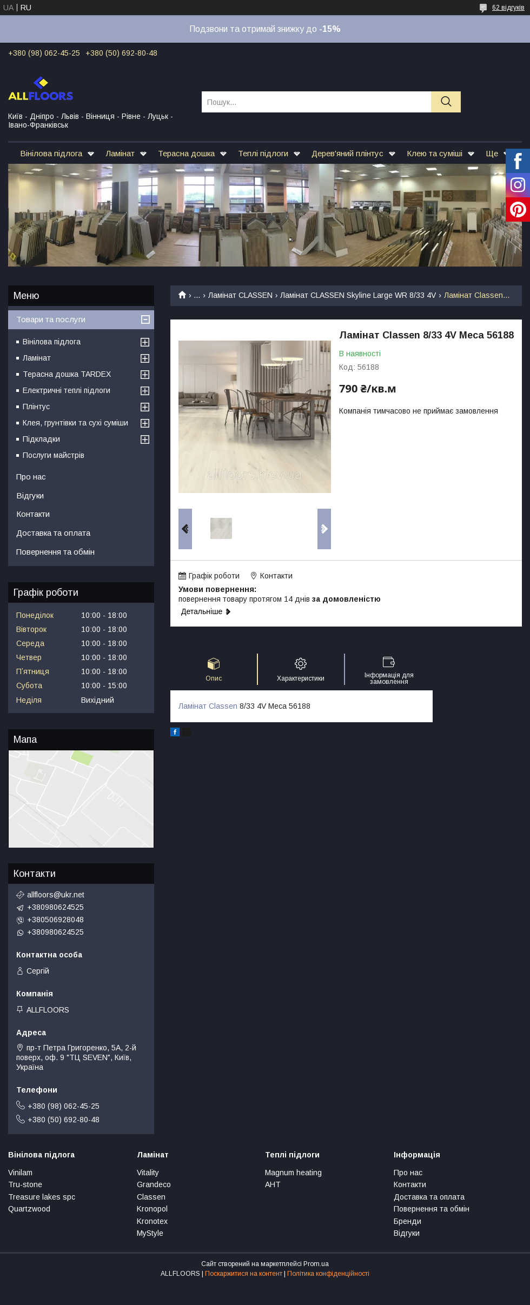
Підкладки (41, 439)
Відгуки (30, 495)
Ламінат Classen (207, 706)
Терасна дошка (186, 153)
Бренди (407, 1221)
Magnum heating (293, 1172)
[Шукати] (446, 101)
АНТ (273, 1184)
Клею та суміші (434, 153)
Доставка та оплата (53, 532)
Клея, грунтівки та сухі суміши (75, 422)
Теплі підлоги (263, 153)
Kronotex (152, 1221)
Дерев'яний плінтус (347, 153)
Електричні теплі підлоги (66, 390)
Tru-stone (25, 1184)
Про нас (31, 476)
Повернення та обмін (55, 551)
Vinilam (20, 1172)
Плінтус (36, 406)
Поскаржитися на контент (243, 1273)
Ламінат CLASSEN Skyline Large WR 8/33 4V (358, 295)
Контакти (33, 513)
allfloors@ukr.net (55, 894)
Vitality (148, 1172)
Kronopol (152, 1208)
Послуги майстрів (53, 455)
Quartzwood (29, 1208)
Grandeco (154, 1184)
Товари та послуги (50, 319)
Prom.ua (316, 1264)
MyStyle (150, 1233)
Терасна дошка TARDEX (67, 374)
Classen (151, 1197)
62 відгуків (508, 7)
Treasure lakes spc (41, 1197)
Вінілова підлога (51, 153)
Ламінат (120, 153)
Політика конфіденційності (328, 1273)
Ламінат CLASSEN (240, 295)
